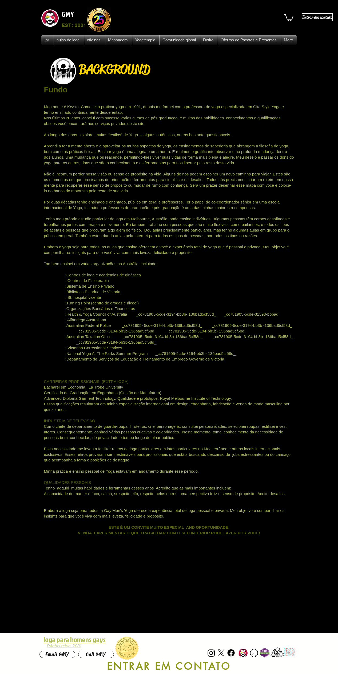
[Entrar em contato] (317, 17)
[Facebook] (231, 653)
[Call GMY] (96, 654)
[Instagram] (211, 653)
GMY (68, 14)
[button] (288, 17)
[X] (221, 653)
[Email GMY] (57, 654)
